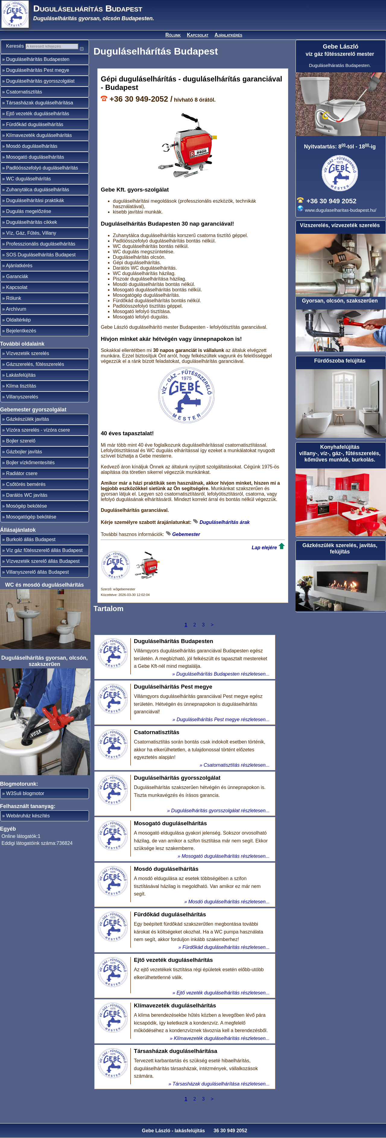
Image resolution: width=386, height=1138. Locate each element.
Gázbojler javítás (24, 462)
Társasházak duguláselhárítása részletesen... (221, 1083)
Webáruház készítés (28, 826)
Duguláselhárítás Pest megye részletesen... (223, 719)
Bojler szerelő (20, 451)
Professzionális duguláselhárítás (40, 254)
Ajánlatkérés (228, 34)
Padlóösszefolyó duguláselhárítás (42, 178)
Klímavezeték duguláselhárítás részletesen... (222, 1038)
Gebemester (186, 534)
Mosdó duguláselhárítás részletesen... (229, 901)
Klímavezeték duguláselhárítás (39, 145)
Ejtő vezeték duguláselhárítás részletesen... (223, 992)
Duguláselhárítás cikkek (31, 232)
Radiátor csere (21, 484)
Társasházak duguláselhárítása (39, 113)
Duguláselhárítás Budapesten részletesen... (223, 674)
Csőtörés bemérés (26, 494)
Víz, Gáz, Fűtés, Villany (31, 243)
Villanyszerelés (22, 407)
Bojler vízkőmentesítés (30, 473)
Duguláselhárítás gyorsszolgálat (40, 91)
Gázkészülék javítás (27, 429)
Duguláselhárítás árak (225, 522)
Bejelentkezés (21, 341)
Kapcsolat (197, 34)
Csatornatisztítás (24, 102)
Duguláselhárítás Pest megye (37, 80)
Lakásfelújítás (21, 385)
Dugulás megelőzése (28, 221)
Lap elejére (264, 547)
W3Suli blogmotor (25, 804)
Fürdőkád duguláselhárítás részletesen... (226, 947)
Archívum (16, 319)
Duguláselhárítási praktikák (35, 211)
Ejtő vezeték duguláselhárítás (37, 124)
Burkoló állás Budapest (30, 550)
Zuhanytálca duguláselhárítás (37, 200)
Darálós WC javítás (26, 505)
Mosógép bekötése (26, 516)
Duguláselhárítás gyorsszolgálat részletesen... (220, 810)
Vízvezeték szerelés (27, 363)
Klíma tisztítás (21, 396)
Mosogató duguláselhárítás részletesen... (226, 856)
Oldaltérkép (18, 330)
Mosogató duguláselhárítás (35, 167)
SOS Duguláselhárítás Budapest (40, 265)
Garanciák (17, 287)
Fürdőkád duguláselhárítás (34, 135)
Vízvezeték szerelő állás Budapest (43, 571)
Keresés (17, 46)
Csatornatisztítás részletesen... (237, 765)
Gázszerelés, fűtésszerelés (35, 374)
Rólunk (173, 34)
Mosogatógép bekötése (31, 527)
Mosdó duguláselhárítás (31, 156)
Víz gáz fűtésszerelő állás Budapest (44, 560)
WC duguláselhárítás (28, 189)
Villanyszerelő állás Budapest (37, 582)
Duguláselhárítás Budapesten (37, 69)
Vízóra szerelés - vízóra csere (38, 440)
